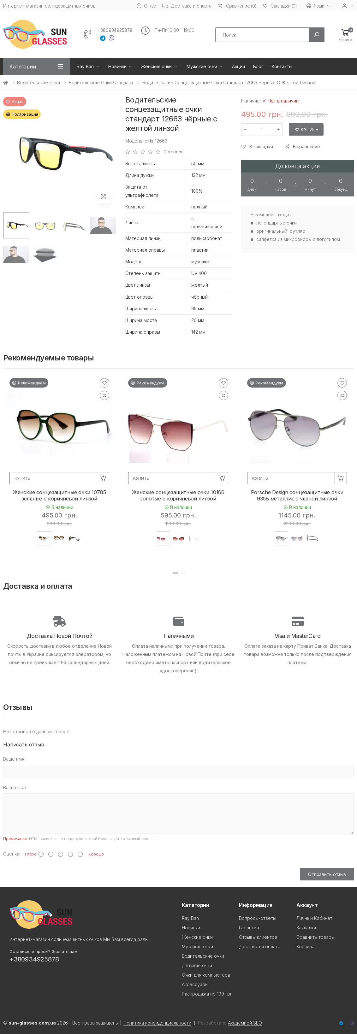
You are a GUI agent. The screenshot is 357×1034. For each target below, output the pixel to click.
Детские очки (197, 965)
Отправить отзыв (327, 874)
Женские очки (156, 66)
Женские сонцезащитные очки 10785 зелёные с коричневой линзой (59, 495)
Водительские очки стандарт (101, 82)
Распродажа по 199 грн (207, 993)
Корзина (305, 946)
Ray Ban (85, 66)
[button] (345, 35)
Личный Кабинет (314, 918)
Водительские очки (38, 82)
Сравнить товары (315, 937)
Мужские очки (202, 66)
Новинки (117, 66)
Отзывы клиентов (258, 937)
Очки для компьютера (206, 975)
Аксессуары (195, 984)
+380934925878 (115, 30)
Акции (238, 66)
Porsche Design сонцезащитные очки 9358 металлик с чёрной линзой (297, 495)
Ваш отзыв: (15, 787)
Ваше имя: (14, 759)
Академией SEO (245, 1022)
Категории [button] (22, 66)
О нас (146, 6)
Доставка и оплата (186, 6)
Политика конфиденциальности (157, 1022)
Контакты (282, 66)
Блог (258, 66)
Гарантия (249, 927)
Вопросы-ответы (257, 918)
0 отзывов (174, 152)
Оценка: (11, 853)
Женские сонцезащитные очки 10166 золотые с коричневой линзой (178, 495)
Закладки (306, 927)
